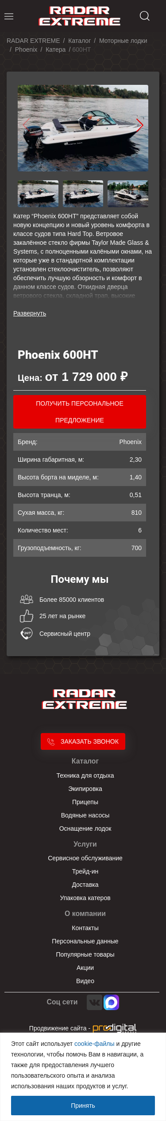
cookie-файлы (94, 1043)
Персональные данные (85, 941)
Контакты (85, 927)
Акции (85, 967)
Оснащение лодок (85, 828)
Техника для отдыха (85, 775)
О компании (85, 913)
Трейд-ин (85, 871)
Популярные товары (85, 954)
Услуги (85, 844)
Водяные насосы (85, 815)
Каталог (85, 761)
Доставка (85, 884)
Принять (83, 1105)
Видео (85, 980)
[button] (140, 125)
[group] (83, 128)
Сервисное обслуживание (85, 858)
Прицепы (85, 802)
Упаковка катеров (85, 897)
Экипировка (85, 788)
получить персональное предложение (80, 412)
